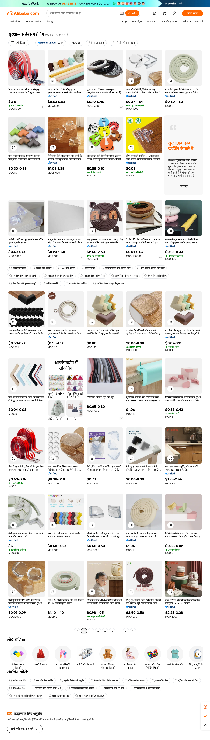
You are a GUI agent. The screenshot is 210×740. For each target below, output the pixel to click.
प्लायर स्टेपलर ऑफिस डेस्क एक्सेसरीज (25, 695)
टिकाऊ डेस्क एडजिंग (42, 268)
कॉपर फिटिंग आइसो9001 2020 (89, 695)
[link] (205, 706)
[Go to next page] (133, 631)
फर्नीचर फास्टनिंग (51, 283)
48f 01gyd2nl (47, 688)
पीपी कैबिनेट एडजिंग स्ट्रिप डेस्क (150, 268)
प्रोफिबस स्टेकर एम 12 (135, 680)
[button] (53, 81)
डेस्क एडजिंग (88, 268)
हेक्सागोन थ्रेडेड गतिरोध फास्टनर (104, 680)
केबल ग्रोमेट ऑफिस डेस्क (155, 275)
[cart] (165, 13)
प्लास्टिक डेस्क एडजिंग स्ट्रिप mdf (76, 688)
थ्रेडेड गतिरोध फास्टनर (59, 695)
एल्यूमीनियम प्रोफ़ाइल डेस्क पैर (124, 275)
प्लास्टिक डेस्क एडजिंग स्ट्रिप (92, 275)
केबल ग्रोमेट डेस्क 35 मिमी (142, 688)
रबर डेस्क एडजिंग (17, 268)
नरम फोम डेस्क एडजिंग (76, 283)
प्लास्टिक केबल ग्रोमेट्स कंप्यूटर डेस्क (108, 283)
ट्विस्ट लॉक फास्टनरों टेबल (21, 688)
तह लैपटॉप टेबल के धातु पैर (72, 680)
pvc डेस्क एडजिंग (66, 268)
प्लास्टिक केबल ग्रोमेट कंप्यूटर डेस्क (59, 275)
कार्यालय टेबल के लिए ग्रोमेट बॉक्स (175, 688)
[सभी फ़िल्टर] (18, 43)
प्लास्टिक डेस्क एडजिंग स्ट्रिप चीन (23, 275)
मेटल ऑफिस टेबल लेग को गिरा (110, 688)
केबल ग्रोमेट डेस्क (160, 680)
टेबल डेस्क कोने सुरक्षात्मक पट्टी (22, 283)
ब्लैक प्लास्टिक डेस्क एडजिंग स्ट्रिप (116, 268)
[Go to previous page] (77, 631)
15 (126, 631)
